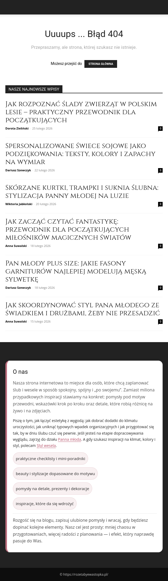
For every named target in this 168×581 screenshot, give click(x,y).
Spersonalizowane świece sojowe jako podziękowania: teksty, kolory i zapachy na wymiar (80, 154)
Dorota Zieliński (17, 128)
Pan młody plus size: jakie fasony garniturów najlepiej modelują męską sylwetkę (75, 271)
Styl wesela (46, 445)
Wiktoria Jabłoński (18, 204)
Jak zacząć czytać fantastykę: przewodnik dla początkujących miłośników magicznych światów (68, 229)
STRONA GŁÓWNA (100, 64)
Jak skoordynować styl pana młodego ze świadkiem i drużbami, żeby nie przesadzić (82, 309)
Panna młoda (69, 439)
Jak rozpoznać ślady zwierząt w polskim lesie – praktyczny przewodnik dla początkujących (81, 112)
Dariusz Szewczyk (18, 170)
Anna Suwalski (16, 246)
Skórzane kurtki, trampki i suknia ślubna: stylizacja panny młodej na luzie (81, 192)
